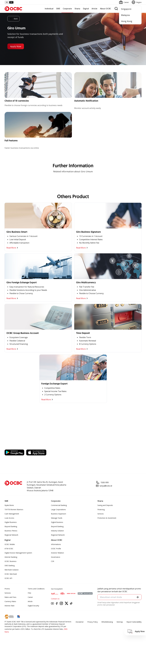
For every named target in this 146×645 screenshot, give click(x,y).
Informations (56, 544)
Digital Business (11, 522)
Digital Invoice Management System (18, 553)
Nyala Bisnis (9, 505)
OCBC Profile (56, 548)
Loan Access (9, 518)
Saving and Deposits (105, 505)
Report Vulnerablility (134, 622)
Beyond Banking (11, 526)
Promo (7, 589)
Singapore (126, 9)
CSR (52, 561)
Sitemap (120, 622)
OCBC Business (10, 561)
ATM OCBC (9, 548)
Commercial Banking (59, 505)
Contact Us (55, 599)
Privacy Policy (92, 622)
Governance (55, 557)
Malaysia (125, 15)
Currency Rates (10, 601)
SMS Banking (10, 565)
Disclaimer (80, 622)
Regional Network (11, 535)
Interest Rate (9, 606)
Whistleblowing (107, 622)
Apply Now (15, 46)
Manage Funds (56, 518)
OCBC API (8, 578)
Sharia (77, 8)
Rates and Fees (10, 597)
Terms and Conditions (36, 589)
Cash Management (12, 514)
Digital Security (33, 606)
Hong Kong (126, 21)
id (7, 2)
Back (13, 19)
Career (30, 597)
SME (58, 8)
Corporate (67, 8)
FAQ (29, 593)
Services (100, 514)
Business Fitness (11, 531)
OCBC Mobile (10, 544)
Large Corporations (58, 509)
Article (94, 8)
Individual (49, 8)
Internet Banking (11, 557)
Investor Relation (57, 553)
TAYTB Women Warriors (14, 509)
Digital (86, 8)
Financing (101, 509)
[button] (137, 597)
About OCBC (105, 8)
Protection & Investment (106, 518)
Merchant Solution (12, 570)
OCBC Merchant (11, 574)
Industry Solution (57, 531)
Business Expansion (58, 514)
